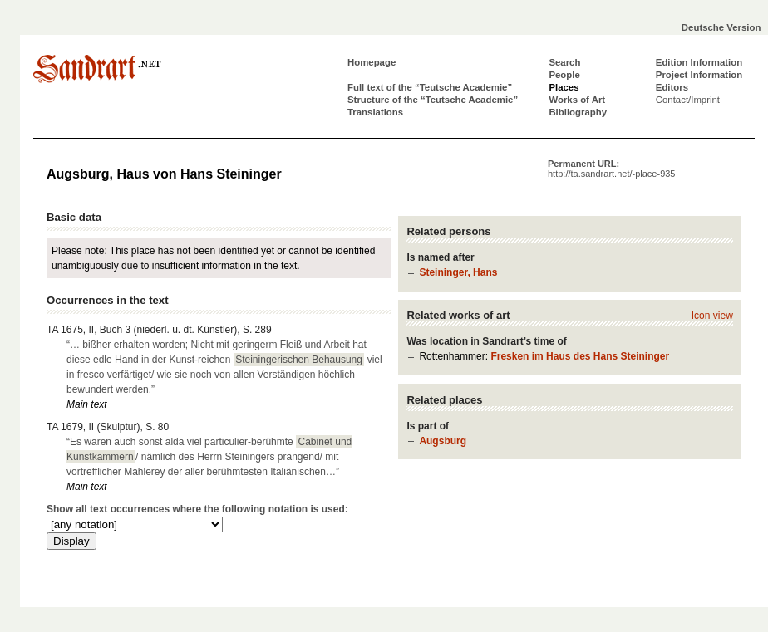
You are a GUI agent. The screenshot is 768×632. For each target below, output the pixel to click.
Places (563, 87)
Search (564, 62)
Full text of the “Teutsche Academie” (429, 87)
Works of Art (577, 100)
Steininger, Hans (458, 272)
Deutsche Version (721, 27)
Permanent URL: (611, 169)
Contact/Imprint (688, 100)
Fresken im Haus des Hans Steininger (579, 356)
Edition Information (699, 62)
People (564, 75)
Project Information (699, 75)
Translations (375, 112)
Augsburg (442, 441)
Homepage (371, 62)
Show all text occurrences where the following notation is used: (197, 509)
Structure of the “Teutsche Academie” (432, 100)
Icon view (712, 315)
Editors (672, 87)
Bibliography (578, 112)
